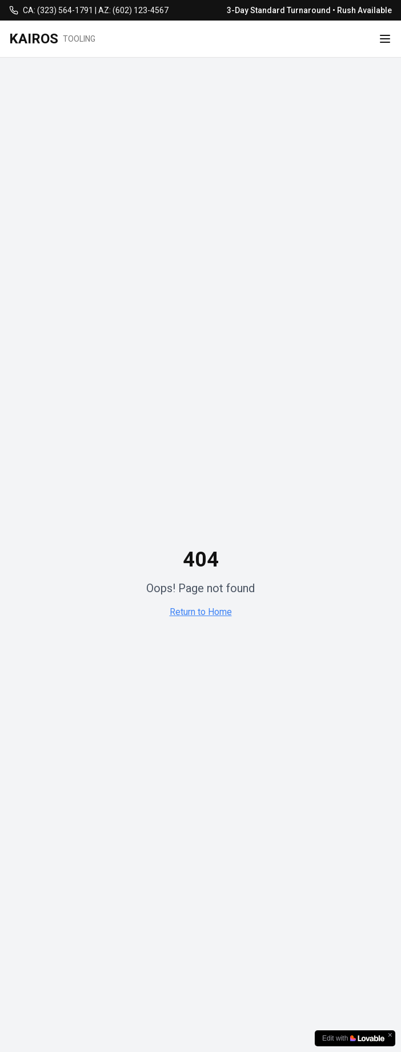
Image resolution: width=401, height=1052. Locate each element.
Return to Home (201, 611)
